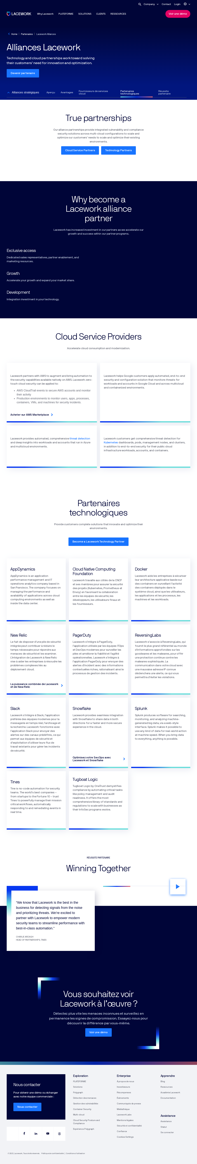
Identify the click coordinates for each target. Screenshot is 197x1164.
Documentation (168, 1098)
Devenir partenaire (23, 73)
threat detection (80, 438)
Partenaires (27, 34)
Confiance (122, 1131)
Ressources (167, 1087)
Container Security (82, 1109)
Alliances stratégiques (25, 92)
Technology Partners (118, 150)
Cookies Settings (125, 1137)
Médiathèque (123, 1109)
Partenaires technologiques (129, 92)
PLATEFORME (79, 1081)
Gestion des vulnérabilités (85, 1104)
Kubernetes (111, 442)
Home (14, 34)
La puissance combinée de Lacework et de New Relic (34, 685)
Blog (163, 1081)
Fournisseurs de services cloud (93, 92)
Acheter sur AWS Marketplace (29, 414)
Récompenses (124, 1093)
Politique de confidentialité (52, 1153)
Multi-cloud (78, 1115)
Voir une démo (98, 1032)
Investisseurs (123, 1087)
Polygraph (78, 1093)
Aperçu (51, 92)
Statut (164, 1127)
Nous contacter (27, 1107)
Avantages (67, 92)
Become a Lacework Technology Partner (99, 541)
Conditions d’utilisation (75, 1153)
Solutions (77, 1087)
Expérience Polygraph (83, 1129)
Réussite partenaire (164, 92)
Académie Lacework (170, 1093)
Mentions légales (125, 1120)
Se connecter (167, 1132)
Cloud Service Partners (80, 150)
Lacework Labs (124, 1115)
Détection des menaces (84, 1098)
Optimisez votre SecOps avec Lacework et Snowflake (92, 759)
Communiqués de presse (129, 1104)
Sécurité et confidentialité (129, 1126)
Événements (123, 1098)
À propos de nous (125, 1081)
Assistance (166, 1121)
